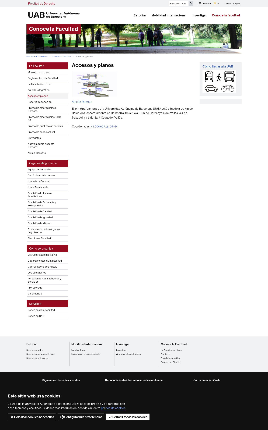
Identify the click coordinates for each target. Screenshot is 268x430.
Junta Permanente (38, 187)
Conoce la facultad (226, 15)
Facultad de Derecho (41, 3)
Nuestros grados (35, 350)
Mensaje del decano (39, 72)
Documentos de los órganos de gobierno (44, 231)
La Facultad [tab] (36, 66)
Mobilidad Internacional (168, 15)
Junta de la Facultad (39, 181)
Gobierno (165, 354)
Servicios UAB (36, 316)
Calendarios (35, 293)
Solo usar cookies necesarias (32, 417)
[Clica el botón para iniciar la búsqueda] (191, 3)
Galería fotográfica (39, 90)
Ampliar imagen (82, 101)
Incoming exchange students (85, 354)
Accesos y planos (38, 96)
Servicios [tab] (35, 303)
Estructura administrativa (42, 254)
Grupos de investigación (128, 354)
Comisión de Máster (39, 223)
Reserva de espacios (40, 102)
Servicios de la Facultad (41, 310)
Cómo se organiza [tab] (41, 248)
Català (228, 3)
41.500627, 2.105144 (104, 126)
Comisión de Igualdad (40, 217)
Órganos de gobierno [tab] (43, 163)
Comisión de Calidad (40, 211)
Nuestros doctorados (37, 358)
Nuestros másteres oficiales (40, 354)
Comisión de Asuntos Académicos (40, 195)
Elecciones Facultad (39, 238)
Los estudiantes (37, 272)
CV (217, 3)
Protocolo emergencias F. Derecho (42, 109)
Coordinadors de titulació (42, 266)
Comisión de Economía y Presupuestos (42, 204)
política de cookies (113, 408)
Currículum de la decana (41, 175)
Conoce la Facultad (174, 344)
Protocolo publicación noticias (45, 126)
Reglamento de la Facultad (43, 78)
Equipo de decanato (39, 169)
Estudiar (140, 15)
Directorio (205, 3)
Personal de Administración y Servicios (44, 280)
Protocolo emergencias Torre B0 (45, 118)
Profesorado (35, 287)
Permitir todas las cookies (127, 417)
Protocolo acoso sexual (41, 132)
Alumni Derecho (37, 153)
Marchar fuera (78, 350)
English (236, 3)
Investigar (199, 15)
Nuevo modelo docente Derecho (41, 145)
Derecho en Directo (170, 362)
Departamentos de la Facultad (45, 260)
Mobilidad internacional (87, 344)
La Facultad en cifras (39, 84)
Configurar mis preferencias (81, 417)
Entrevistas (34, 138)
